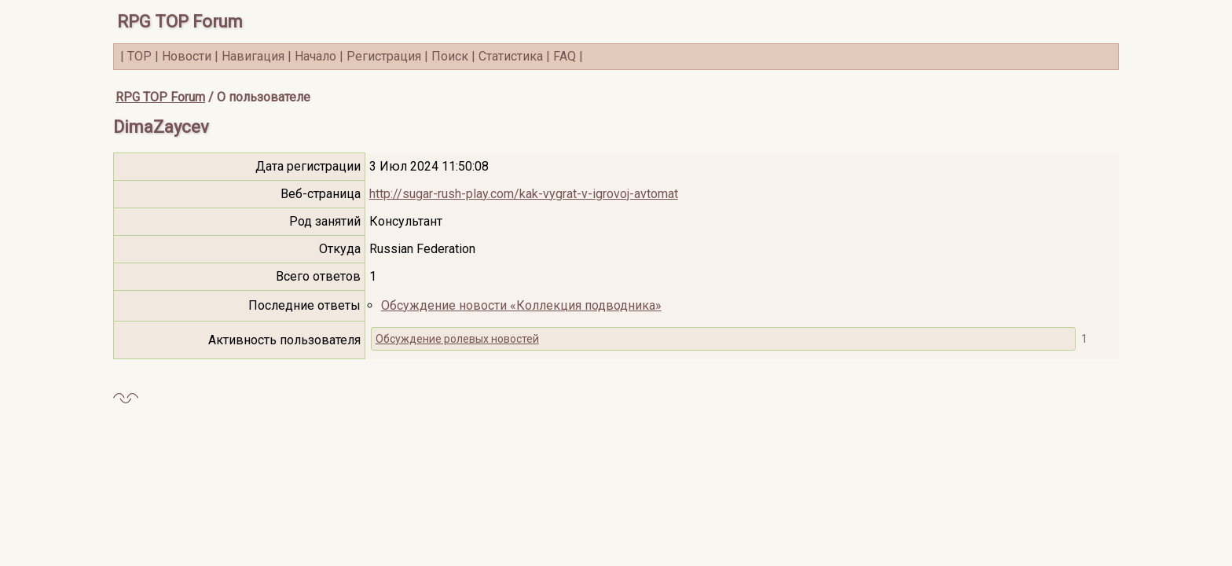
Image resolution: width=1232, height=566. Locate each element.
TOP (139, 56)
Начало (315, 56)
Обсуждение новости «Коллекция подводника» (521, 305)
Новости (186, 56)
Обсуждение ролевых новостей (457, 339)
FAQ (564, 56)
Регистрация (383, 56)
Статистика (510, 56)
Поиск (449, 56)
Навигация (253, 56)
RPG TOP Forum (180, 21)
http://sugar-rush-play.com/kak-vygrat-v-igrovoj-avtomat (523, 193)
